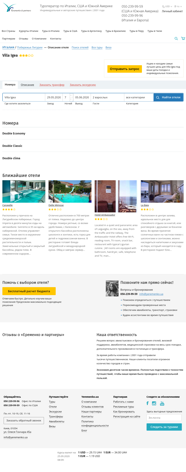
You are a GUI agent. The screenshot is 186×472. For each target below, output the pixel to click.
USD (168, 6)
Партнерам (8, 38)
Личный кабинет (172, 11)
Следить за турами (164, 427)
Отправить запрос (124, 69)
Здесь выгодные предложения (164, 411)
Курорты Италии (28, 30)
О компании (89, 401)
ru (179, 6)
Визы (52, 426)
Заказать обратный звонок (23, 420)
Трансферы (56, 416)
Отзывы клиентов (92, 406)
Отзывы (23, 38)
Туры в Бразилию (115, 30)
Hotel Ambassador (105, 214)
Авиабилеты (56, 421)
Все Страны (8, 30)
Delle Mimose (56, 205)
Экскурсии (55, 411)
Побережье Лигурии (29, 47)
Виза (108, 47)
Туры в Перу (137, 30)
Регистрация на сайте (126, 416)
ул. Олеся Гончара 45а (17, 432)
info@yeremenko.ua (151, 294)
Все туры (96, 47)
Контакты (55, 38)
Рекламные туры (123, 406)
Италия (8, 47)
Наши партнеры (91, 411)
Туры (52, 401)
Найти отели (170, 97)
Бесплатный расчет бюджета (29, 291)
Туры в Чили (154, 30)
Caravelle (7, 205)
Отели (53, 406)
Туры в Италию (51, 30)
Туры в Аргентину (91, 30)
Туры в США (70, 30)
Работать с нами (123, 401)
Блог (84, 430)
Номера (10, 84)
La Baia (145, 205)
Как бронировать (124, 411)
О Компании (39, 38)
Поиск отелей (80, 47)
